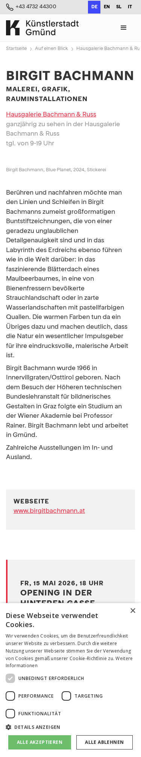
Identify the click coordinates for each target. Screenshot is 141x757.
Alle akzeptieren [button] (39, 742)
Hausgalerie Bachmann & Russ (51, 115)
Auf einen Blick (51, 48)
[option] (106, 7)
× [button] (132, 611)
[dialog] (70, 680)
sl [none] (118, 7)
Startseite (16, 48)
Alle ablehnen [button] (104, 742)
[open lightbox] (70, 159)
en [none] (107, 7)
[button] (123, 28)
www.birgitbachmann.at (49, 511)
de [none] (94, 7)
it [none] (130, 7)
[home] (42, 27)
